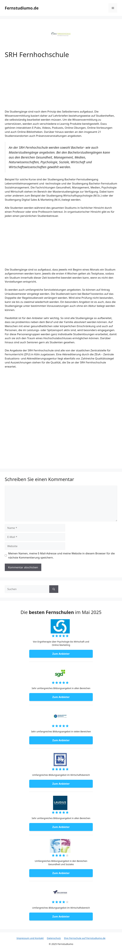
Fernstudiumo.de (22, 8)
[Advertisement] (61, 86)
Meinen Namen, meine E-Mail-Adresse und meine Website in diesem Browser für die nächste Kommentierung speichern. (61, 555)
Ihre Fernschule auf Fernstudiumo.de (84, 938)
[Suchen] (53, 589)
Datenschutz (54, 938)
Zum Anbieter (61, 653)
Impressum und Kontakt (30, 938)
